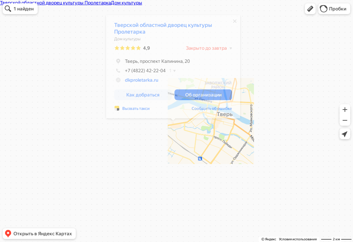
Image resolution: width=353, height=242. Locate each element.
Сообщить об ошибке (212, 110)
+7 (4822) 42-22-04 (140, 72)
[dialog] (173, 68)
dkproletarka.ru (141, 81)
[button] (310, 8)
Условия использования (298, 239)
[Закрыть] (234, 23)
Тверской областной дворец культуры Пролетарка (163, 30)
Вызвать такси (136, 110)
